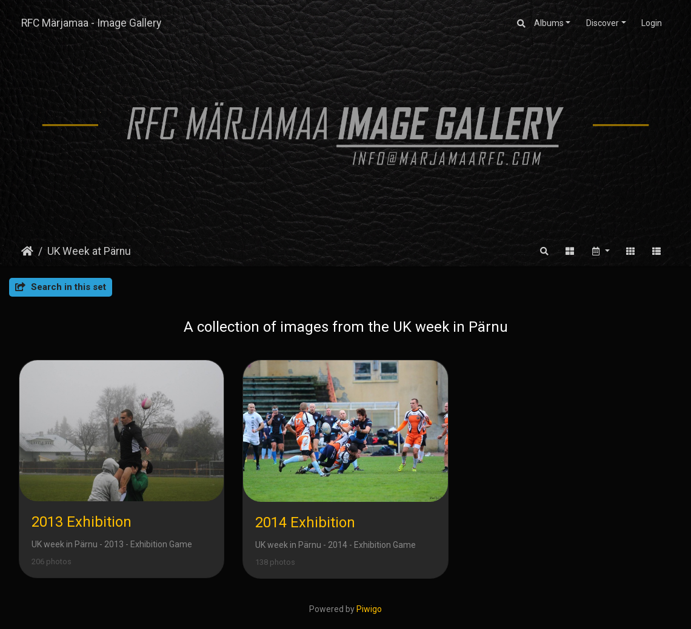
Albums (549, 23)
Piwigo (369, 609)
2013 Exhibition (82, 521)
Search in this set (60, 287)
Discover (602, 23)
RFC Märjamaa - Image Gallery (91, 23)
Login (651, 23)
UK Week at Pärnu (89, 251)
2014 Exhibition (305, 522)
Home (27, 251)
